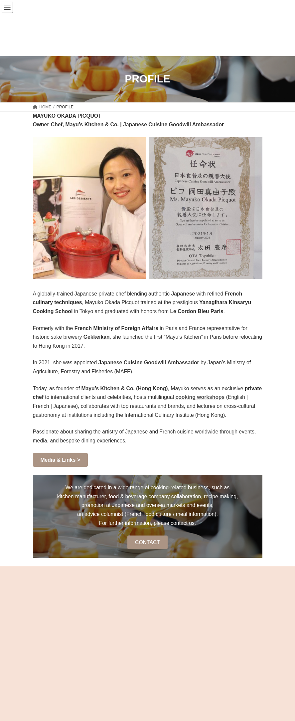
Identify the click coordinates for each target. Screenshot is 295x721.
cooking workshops (199, 397)
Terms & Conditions (96, 621)
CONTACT (147, 542)
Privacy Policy (63, 621)
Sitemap (40, 621)
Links (121, 621)
